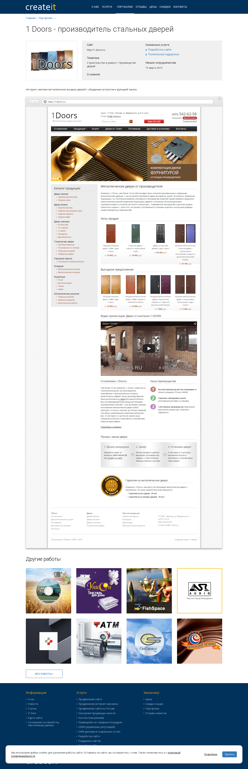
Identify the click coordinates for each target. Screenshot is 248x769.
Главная (30, 18)
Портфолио (125, 6)
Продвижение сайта (90, 699)
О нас (95, 6)
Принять (230, 754)
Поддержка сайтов (89, 741)
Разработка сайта (159, 49)
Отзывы (141, 6)
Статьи (32, 708)
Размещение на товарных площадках (100, 722)
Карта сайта (35, 718)
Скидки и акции (154, 704)
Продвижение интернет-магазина (98, 704)
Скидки (164, 6)
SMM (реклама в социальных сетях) (99, 731)
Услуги (107, 6)
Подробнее (210, 754)
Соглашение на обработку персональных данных (43, 724)
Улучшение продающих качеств (97, 713)
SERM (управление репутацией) (96, 727)
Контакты (180, 6)
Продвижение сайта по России (96, 708)
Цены (153, 6)
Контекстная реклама (91, 718)
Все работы (44, 673)
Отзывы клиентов (156, 713)
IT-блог (32, 713)
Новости (33, 704)
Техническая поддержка (163, 54)
